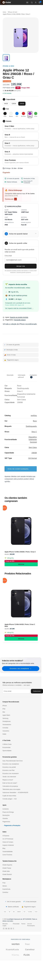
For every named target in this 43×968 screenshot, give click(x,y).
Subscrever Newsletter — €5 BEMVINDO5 (15, 792)
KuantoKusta (6, 889)
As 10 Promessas (8, 839)
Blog (4, 848)
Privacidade (16, 923)
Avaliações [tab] (33, 376)
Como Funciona (7, 855)
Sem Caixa (33, 447)
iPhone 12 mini (12, 12)
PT (4, 928)
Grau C (34, 432)
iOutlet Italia (6, 871)
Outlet (4, 734)
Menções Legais (5, 924)
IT (13, 928)
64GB (6, 103)
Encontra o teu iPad (8, 770)
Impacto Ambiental (8, 845)
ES (9, 928)
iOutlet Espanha (7, 865)
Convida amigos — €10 (10, 799)
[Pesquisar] (32, 2)
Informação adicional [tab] (21, 376)
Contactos (6, 809)
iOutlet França (7, 868)
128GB (14, 103)
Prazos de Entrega (8, 812)
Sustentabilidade (7, 851)
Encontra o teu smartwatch (11, 773)
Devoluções (6, 815)
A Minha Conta (7, 744)
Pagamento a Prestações (12, 825)
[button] (6, 57)
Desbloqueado (31, 426)
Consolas (5, 728)
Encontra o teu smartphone (21, 668)
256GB (22, 103)
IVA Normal (32, 458)
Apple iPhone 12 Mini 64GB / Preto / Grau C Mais (20, 625)
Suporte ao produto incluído (19, 317)
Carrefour (5, 892)
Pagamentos (6, 821)
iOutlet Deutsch (7, 874)
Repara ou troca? (8, 780)
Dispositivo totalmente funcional (33, 439)
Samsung (5, 718)
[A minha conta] (36, 2)
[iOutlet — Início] (7, 2)
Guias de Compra (8, 842)
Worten (5, 886)
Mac (4, 712)
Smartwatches (7, 724)
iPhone (5, 705)
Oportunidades (7, 750)
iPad (4, 709)
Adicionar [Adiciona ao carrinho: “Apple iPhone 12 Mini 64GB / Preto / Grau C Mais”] (21, 639)
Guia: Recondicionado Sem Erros (13, 761)
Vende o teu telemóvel (9, 776)
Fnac (4, 883)
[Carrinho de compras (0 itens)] (39, 2)
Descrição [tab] (10, 375)
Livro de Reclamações (31, 924)
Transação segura (20, 320)
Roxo (35, 421)
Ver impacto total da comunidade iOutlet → (19, 308)
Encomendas (6, 747)
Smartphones (7, 721)
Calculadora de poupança (10, 786)
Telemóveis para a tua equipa (11, 789)
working (34, 415)
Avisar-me (20, 266)
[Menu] (27, 2)
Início (4, 12)
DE (6, 928)
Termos (23, 923)
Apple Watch (6, 715)
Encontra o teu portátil (9, 767)
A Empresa (6, 835)
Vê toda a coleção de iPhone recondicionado (20, 324)
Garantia (5, 818)
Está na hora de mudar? (10, 783)
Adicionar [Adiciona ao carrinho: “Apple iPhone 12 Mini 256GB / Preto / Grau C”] (21, 564)
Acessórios (6, 731)
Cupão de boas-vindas (9, 796)
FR (11, 928)
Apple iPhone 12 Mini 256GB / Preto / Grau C (20, 552)
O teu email (8, 256)
